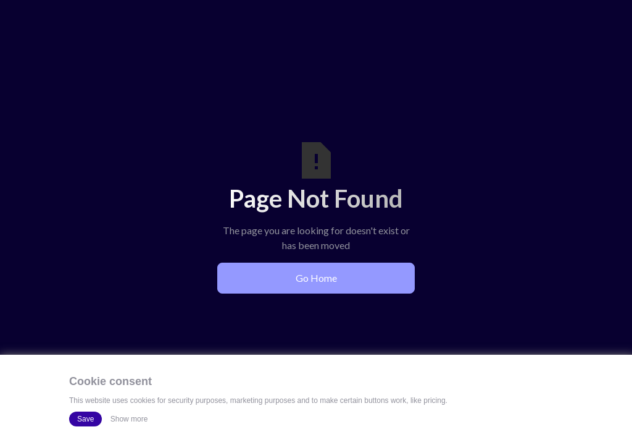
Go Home (316, 278)
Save (85, 419)
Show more (129, 419)
